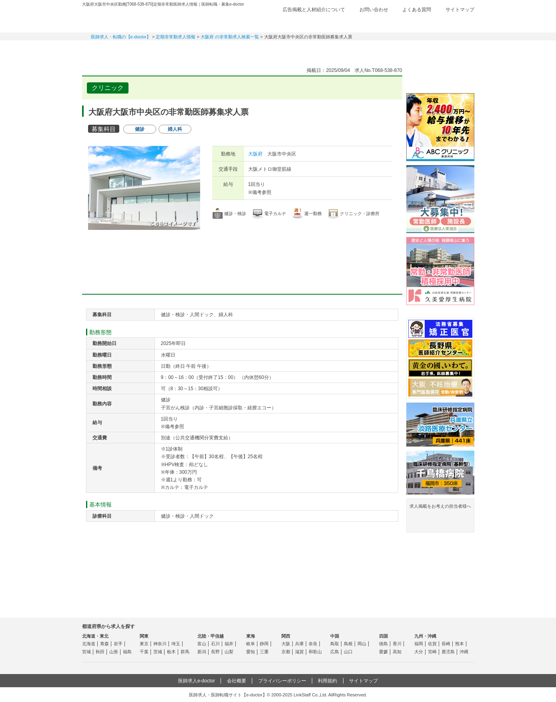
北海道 (88, 643)
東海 (250, 636)
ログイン (458, 23)
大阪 (285, 643)
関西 (285, 636)
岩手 (118, 643)
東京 (144, 643)
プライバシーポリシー (282, 681)
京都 (285, 651)
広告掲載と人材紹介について (314, 9)
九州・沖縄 (425, 636)
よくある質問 (416, 9)
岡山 (361, 643)
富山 (201, 643)
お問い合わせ (373, 9)
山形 (113, 651)
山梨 (229, 651)
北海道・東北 (95, 636)
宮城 (86, 651)
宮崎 (432, 651)
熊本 (459, 643)
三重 (264, 651)
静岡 (264, 643)
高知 (397, 651)
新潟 (201, 651)
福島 (127, 651)
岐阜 (250, 643)
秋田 (100, 651)
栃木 (171, 651)
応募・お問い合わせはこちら (242, 253)
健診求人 (278, 50)
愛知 (250, 651)
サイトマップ (460, 9)
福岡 (418, 643)
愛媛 (383, 651)
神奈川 (160, 643)
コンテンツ (390, 50)
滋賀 (299, 651)
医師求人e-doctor (196, 681)
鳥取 (334, 643)
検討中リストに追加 (368, 85)
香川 (397, 643)
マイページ (446, 50)
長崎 (446, 643)
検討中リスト (412, 23)
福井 (229, 643)
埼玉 (175, 643)
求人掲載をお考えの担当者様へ (440, 517)
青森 (104, 643)
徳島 (383, 643)
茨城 (157, 651)
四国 (383, 636)
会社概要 (236, 681)
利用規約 (327, 681)
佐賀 (432, 643)
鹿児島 (448, 651)
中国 (334, 636)
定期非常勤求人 (166, 50)
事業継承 (334, 50)
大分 (418, 651)
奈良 (313, 643)
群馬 (185, 651)
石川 (215, 643)
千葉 (144, 651)
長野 (215, 651)
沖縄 (464, 651)
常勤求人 (110, 50)
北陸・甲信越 (210, 636)
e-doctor (126, 19)
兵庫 (299, 643)
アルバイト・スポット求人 (222, 50)
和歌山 (315, 651)
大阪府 (255, 154)
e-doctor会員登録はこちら (440, 77)
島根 (348, 643)
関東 (144, 636)
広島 (334, 651)
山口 (348, 651)
